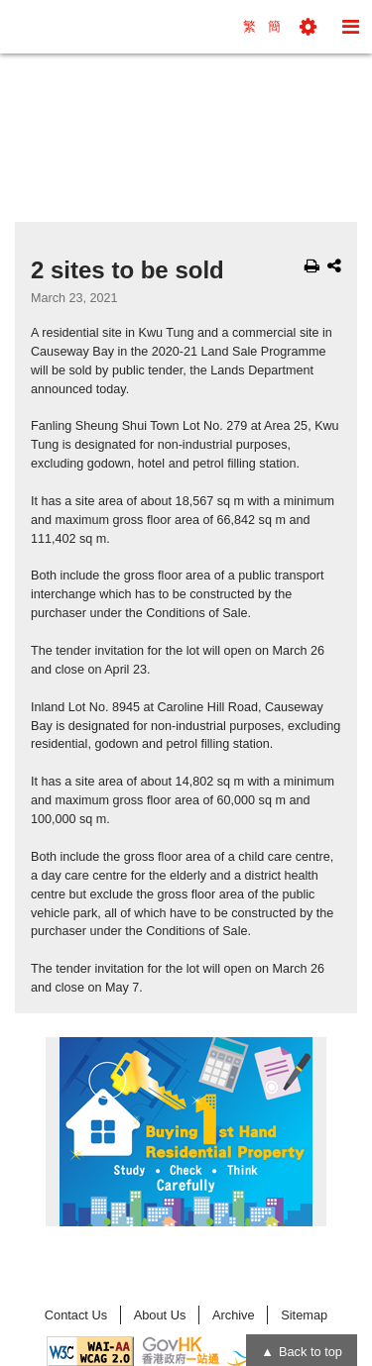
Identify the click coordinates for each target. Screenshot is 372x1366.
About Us (160, 1315)
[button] (308, 27)
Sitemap (304, 1315)
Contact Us (76, 1315)
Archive (233, 1315)
